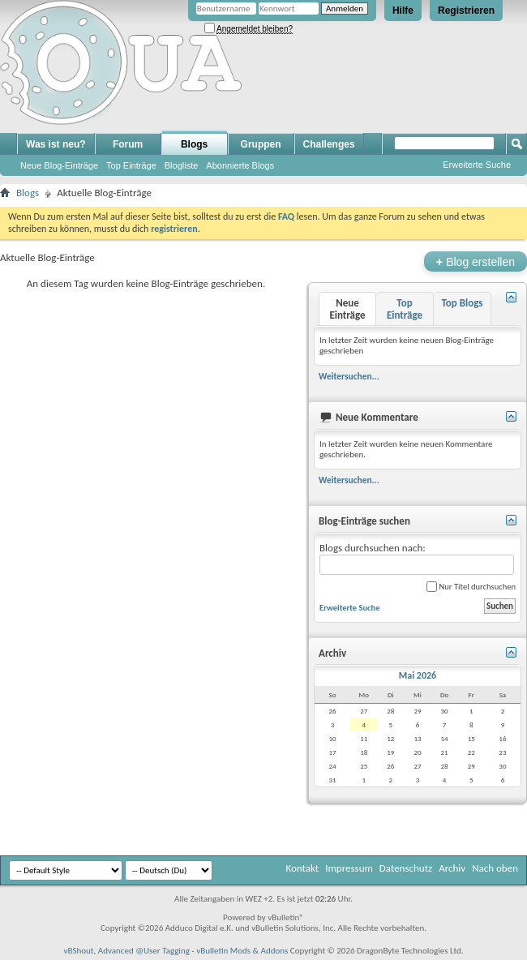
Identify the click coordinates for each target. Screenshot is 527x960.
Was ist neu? (56, 144)
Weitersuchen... (349, 376)
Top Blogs (461, 303)
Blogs (194, 144)
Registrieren (466, 10)
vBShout (78, 950)
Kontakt (302, 868)
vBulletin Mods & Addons (242, 950)
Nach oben (495, 868)
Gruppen (261, 144)
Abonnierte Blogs (240, 165)
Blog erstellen (475, 261)
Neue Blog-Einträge (59, 165)
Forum (128, 144)
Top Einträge (131, 165)
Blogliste (182, 165)
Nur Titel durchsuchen (471, 586)
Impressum (349, 868)
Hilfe (402, 10)
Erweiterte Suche (477, 164)
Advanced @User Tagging (144, 950)
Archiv (452, 868)
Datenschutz (405, 868)
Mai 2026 (417, 675)
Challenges (329, 144)
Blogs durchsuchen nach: (416, 558)
